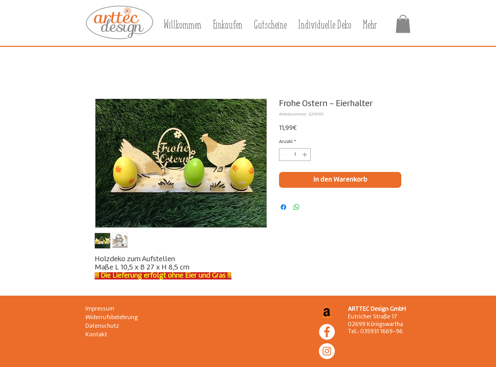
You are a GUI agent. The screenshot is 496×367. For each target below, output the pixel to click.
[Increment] (305, 155)
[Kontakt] (101, 334)
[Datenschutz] (102, 326)
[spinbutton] (295, 155)
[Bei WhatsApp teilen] (296, 207)
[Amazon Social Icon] (327, 312)
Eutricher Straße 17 (372, 317)
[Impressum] (101, 309)
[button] (403, 24)
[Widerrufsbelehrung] (111, 317)
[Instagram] (327, 351)
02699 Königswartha (375, 324)
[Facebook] (327, 332)
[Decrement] (284, 155)
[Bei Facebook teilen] (283, 207)
